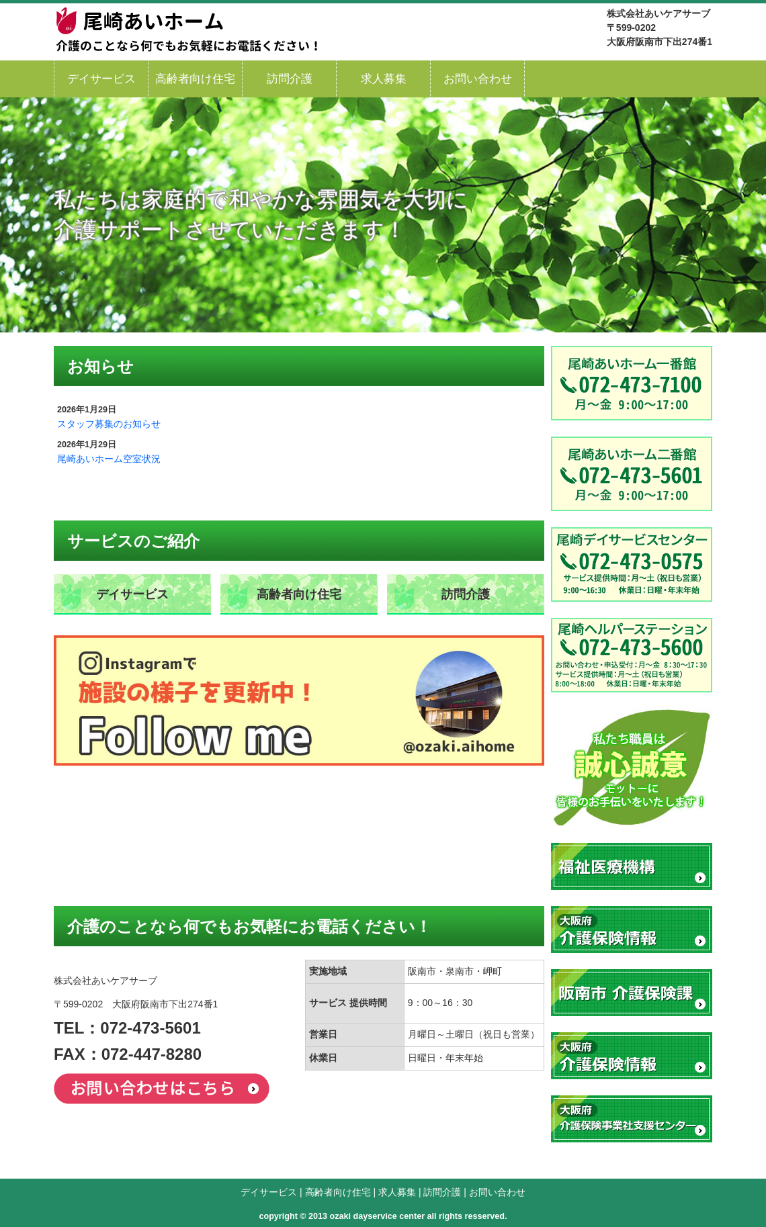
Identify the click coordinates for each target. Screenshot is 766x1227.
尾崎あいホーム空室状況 (109, 458)
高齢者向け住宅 (195, 79)
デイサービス (101, 79)
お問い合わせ (477, 79)
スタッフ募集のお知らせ (109, 423)
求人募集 (384, 79)
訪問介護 (289, 79)
